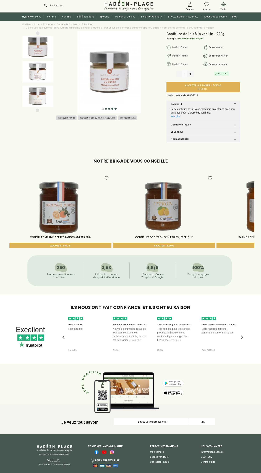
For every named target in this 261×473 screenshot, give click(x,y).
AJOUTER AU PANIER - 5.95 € (202, 87)
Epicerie (48, 24)
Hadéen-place (31, 24)
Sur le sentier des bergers (190, 38)
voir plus (136, 340)
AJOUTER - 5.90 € (60, 245)
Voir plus (175, 116)
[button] (38, 34)
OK (203, 422)
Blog (234, 16)
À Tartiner (87, 24)
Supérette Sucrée (66, 24)
